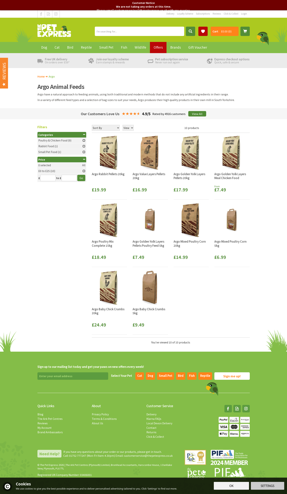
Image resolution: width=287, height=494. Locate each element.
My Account (44, 428)
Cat (139, 376)
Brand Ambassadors (50, 432)
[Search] (139, 31)
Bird (180, 376)
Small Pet (106, 47)
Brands (175, 47)
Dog (150, 376)
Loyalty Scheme (185, 13)
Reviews (42, 423)
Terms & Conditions (104, 419)
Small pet (165, 376)
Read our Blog (48, 14)
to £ (58, 178)
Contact (151, 428)
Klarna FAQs (153, 419)
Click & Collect (155, 436)
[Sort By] (106, 128)
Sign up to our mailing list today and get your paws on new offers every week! (90, 367)
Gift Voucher (197, 47)
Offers (158, 47)
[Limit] (128, 128)
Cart (215, 31)
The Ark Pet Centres (50, 419)
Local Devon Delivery (159, 423)
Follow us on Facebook (41, 14)
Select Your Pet (121, 376)
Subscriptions (203, 13)
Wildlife (140, 47)
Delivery (151, 414)
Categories (61, 135)
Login (244, 13)
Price (61, 159)
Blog (40, 414)
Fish (192, 376)
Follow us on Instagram (56, 14)
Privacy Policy (100, 414)
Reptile (205, 376)
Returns (151, 432)
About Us (97, 423)
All (83, 165)
